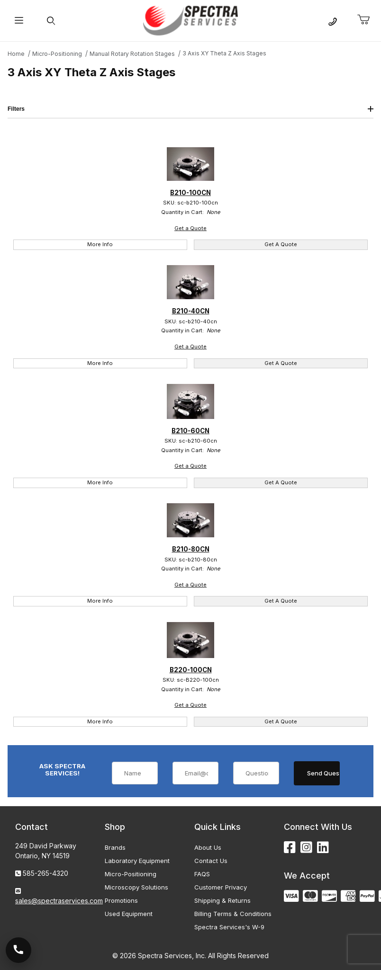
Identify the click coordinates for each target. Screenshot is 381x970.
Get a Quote (190, 228)
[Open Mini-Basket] (367, 20)
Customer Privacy (220, 887)
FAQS (202, 874)
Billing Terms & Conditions (233, 913)
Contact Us (210, 860)
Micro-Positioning (130, 874)
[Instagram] (306, 847)
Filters (190, 109)
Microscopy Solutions (136, 887)
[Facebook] (290, 847)
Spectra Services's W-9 (229, 927)
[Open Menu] (19, 21)
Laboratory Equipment (137, 860)
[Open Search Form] (51, 21)
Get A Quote (280, 244)
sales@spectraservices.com (59, 901)
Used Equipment (129, 913)
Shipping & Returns (222, 900)
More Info (100, 244)
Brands (115, 847)
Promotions (121, 900)
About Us (207, 847)
